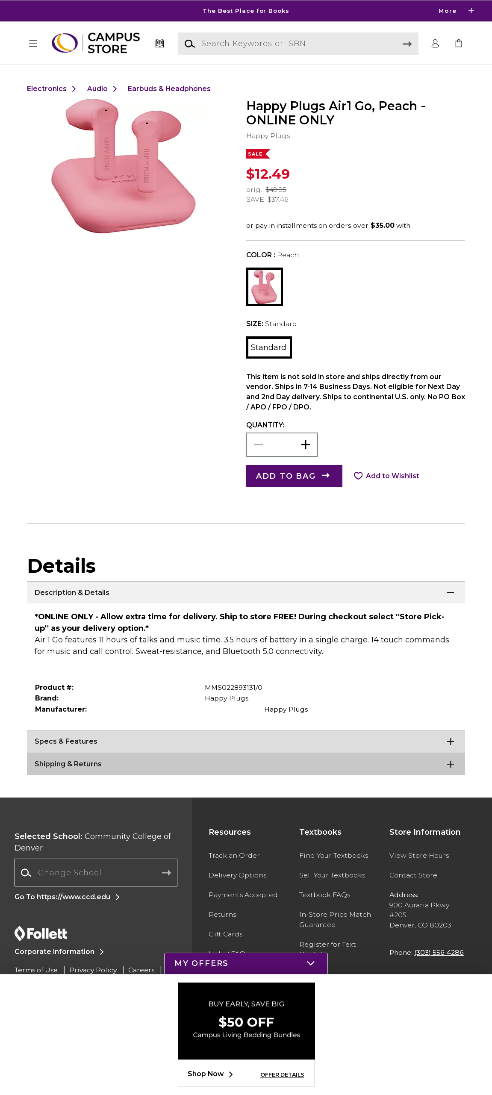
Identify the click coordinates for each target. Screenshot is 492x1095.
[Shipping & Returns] (246, 763)
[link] (459, 44)
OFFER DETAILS (282, 1074)
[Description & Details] (246, 592)
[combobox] (96, 873)
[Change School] (96, 872)
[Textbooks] (159, 44)
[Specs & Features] (246, 740)
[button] (33, 44)
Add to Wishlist (392, 476)
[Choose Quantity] (282, 444)
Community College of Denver (93, 842)
